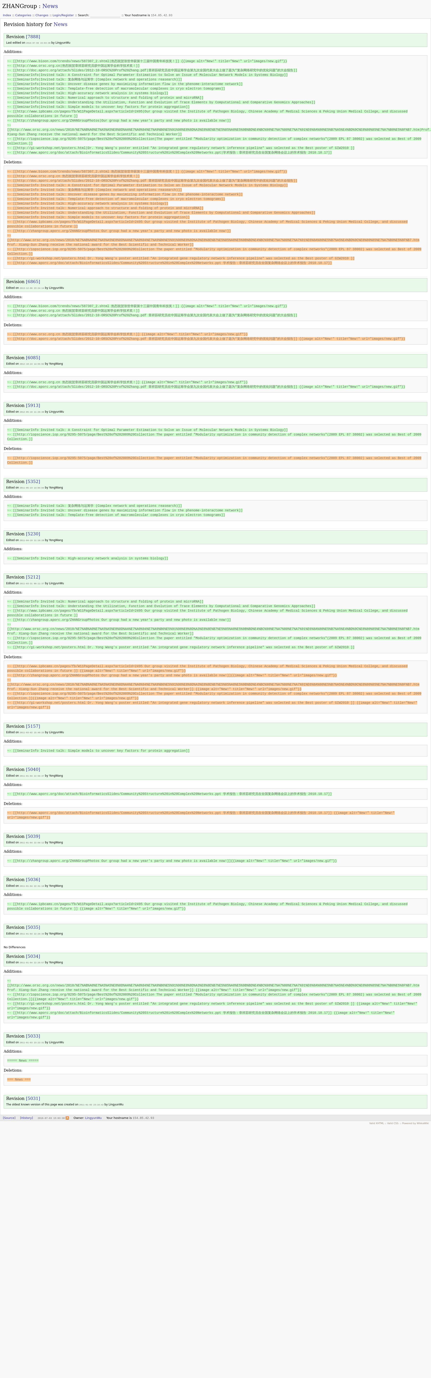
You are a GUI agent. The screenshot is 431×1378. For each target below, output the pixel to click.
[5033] (33, 1033)
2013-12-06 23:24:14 (32, 287)
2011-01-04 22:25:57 (32, 959)
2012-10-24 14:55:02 (32, 363)
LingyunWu (93, 1114)
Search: (84, 15)
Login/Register (63, 15)
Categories (23, 15)
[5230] (33, 532)
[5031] (33, 1095)
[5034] (33, 953)
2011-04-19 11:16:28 (32, 539)
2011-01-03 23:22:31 (32, 1039)
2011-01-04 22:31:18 (32, 883)
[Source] (9, 1114)
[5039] (33, 834)
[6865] (33, 281)
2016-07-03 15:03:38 (38, 42)
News (50, 6)
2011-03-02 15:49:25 (32, 730)
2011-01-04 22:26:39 (32, 931)
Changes (41, 15)
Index (7, 15)
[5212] (33, 575)
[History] (26, 1114)
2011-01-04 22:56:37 (32, 774)
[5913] (33, 404)
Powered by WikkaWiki (415, 1119)
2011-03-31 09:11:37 (32, 582)
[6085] (33, 357)
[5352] (33, 480)
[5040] (33, 767)
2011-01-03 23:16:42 (91, 1101)
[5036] (33, 877)
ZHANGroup (19, 6)
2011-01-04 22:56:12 (32, 840)
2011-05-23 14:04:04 (32, 486)
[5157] (33, 724)
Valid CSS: (393, 1119)
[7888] (33, 36)
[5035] (33, 924)
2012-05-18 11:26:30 (32, 411)
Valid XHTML (376, 1119)
